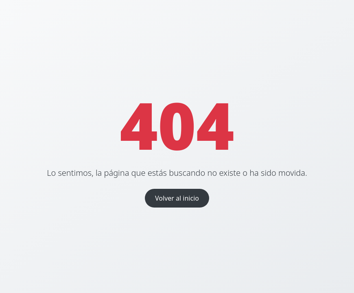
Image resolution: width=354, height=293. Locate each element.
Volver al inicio (177, 198)
